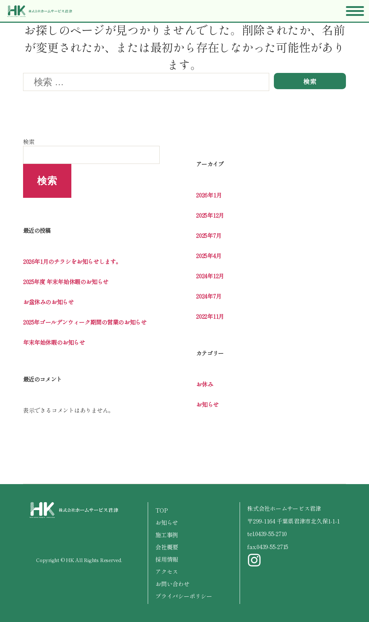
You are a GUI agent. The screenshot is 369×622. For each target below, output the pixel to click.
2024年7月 (208, 296)
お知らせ (207, 404)
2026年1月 (209, 195)
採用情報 (166, 559)
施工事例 (166, 534)
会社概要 (166, 547)
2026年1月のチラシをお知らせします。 (72, 261)
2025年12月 (210, 215)
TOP (161, 510)
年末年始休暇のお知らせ (54, 342)
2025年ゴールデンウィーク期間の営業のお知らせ (84, 322)
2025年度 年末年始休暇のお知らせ (65, 281)
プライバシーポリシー (183, 596)
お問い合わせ (172, 583)
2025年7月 (208, 235)
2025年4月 (208, 255)
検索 (29, 141)
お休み (204, 384)
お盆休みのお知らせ (48, 301)
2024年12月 (210, 275)
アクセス (166, 571)
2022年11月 (210, 316)
